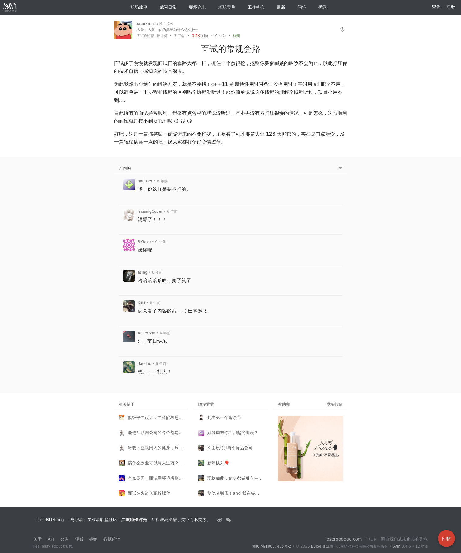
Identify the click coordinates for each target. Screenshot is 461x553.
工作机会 (254, 7)
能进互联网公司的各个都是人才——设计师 (155, 432)
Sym (396, 546)
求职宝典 (224, 7)
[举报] (342, 29)
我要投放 (335, 404)
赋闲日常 (166, 7)
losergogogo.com (343, 539)
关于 (37, 539)
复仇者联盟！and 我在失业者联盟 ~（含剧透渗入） (235, 493)
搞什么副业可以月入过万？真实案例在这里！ (155, 462)
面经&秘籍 (145, 36)
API (51, 539)
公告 (64, 539)
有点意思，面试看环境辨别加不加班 (155, 478)
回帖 (179, 36)
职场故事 (136, 7)
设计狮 (162, 36)
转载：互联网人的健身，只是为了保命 (155, 447)
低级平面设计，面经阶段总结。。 (155, 417)
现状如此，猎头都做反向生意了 (235, 478)
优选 (320, 7)
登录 (436, 6)
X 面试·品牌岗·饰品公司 (230, 447)
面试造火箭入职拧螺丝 (149, 493)
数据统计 (111, 539)
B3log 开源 (320, 546)
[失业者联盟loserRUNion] (220, 519)
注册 (450, 6)
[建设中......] (228, 519)
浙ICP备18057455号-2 (271, 546)
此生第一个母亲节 (224, 417)
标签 (93, 539)
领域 (79, 539)
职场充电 (195, 7)
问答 (299, 7)
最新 (278, 7)
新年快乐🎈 (218, 462)
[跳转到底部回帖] (340, 168)
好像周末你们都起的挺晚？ (232, 432)
